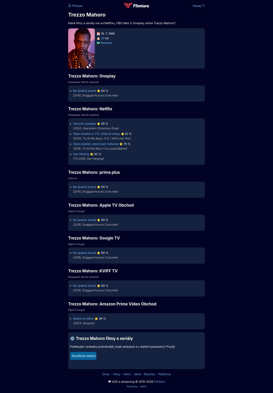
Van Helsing (81, 154)
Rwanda (106, 43)
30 (103, 38)
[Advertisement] (42, 54)
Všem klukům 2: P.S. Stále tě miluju (96, 134)
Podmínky (132, 386)
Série (137, 374)
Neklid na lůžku (83, 318)
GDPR (143, 386)
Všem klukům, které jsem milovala (96, 144)
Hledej (199, 6)
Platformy (164, 374)
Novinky (149, 374)
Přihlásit (75, 6)
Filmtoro (159, 381)
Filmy (116, 374)
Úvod (106, 374)
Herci (127, 374)
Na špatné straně (84, 91)
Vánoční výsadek (84, 123)
